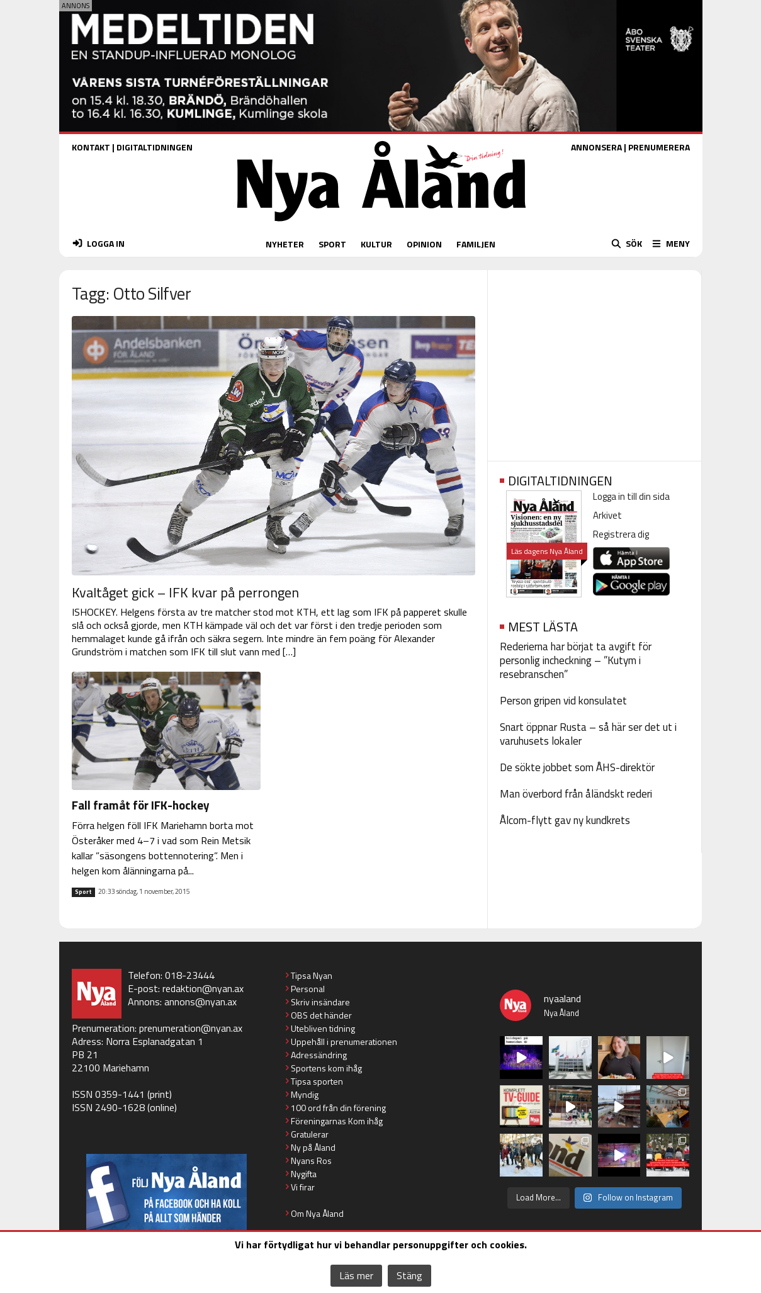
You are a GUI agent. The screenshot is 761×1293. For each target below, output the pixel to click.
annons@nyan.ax (200, 1001)
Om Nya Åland (317, 1213)
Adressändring (319, 1054)
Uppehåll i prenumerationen (344, 1041)
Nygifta (304, 1173)
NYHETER (285, 244)
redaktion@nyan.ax (203, 988)
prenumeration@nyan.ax (190, 1028)
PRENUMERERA (659, 147)
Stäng (409, 1275)
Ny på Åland (313, 1147)
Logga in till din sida (631, 496)
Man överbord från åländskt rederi (576, 794)
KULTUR (376, 244)
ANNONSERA (596, 147)
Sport (83, 892)
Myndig (304, 1094)
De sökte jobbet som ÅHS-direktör (577, 767)
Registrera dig (621, 534)
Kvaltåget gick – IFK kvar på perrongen (185, 592)
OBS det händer (321, 1015)
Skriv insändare (320, 1001)
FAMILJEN (475, 244)
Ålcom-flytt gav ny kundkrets (565, 820)
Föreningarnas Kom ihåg (337, 1120)
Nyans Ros (311, 1160)
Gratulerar (310, 1134)
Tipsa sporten (317, 1081)
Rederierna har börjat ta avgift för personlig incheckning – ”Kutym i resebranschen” (575, 660)
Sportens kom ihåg (326, 1068)
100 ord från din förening (338, 1107)
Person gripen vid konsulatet (563, 700)
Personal (308, 988)
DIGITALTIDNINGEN (154, 147)
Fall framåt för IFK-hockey (141, 805)
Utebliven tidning (323, 1028)
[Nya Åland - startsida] (381, 224)
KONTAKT (91, 147)
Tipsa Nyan (311, 975)
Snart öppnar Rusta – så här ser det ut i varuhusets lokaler (588, 734)
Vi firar (303, 1187)
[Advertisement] (594, 361)
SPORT (332, 244)
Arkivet (607, 515)
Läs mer (356, 1275)
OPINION (424, 244)
